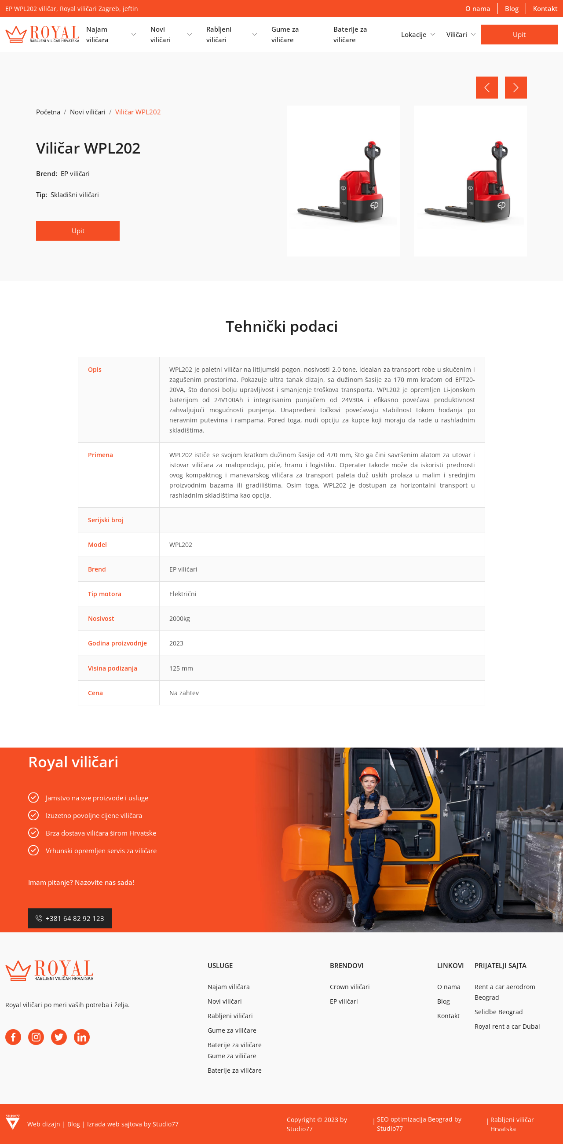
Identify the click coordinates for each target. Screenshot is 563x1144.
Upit (519, 34)
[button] (111, 34)
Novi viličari (88, 111)
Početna (48, 111)
